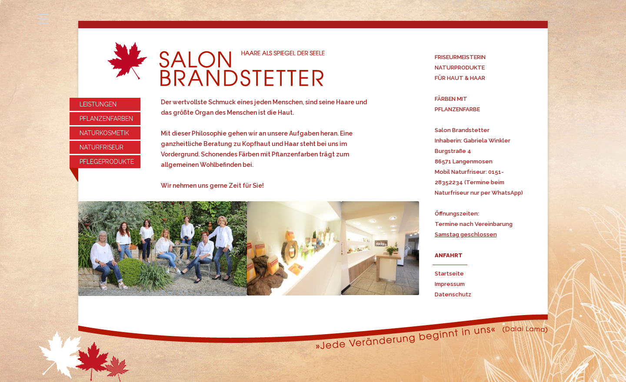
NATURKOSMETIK (104, 133)
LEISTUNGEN (98, 104)
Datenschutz (453, 294)
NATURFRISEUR (101, 147)
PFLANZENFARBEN (106, 118)
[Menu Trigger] (43, 18)
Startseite (449, 273)
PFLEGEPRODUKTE (107, 161)
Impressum (450, 284)
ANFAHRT (449, 255)
